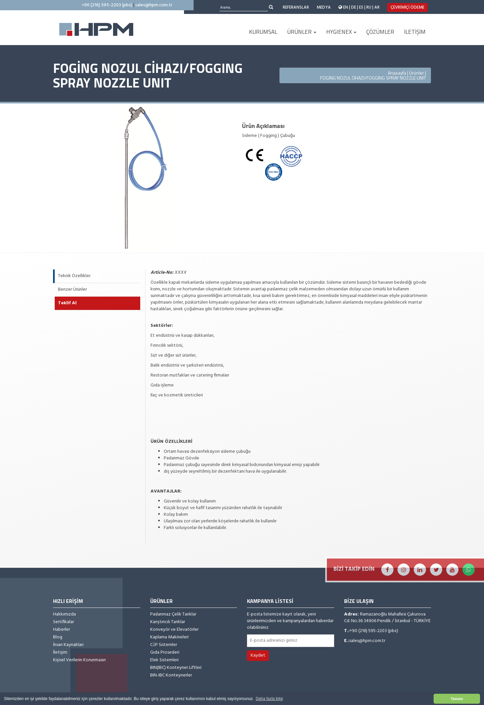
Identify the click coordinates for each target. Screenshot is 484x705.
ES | (362, 7)
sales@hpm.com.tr (153, 5)
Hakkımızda (64, 614)
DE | (354, 7)
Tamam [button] (457, 699)
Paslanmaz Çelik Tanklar (173, 614)
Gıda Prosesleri (164, 652)
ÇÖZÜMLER (380, 32)
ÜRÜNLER (301, 32)
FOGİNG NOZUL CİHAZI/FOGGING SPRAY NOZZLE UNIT (373, 77)
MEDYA (324, 7)
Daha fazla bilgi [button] (269, 698)
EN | (346, 7)
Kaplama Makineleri (169, 637)
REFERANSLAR (296, 7)
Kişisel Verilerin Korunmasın (79, 660)
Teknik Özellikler (74, 276)
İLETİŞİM (415, 32)
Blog (57, 637)
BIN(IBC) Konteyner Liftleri (176, 668)
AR (377, 7)
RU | (369, 7)
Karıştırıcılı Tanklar (167, 622)
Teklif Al (67, 303)
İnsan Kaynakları (68, 645)
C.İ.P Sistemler (163, 645)
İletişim (60, 652)
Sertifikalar (63, 622)
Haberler (61, 629)
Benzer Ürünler (72, 289)
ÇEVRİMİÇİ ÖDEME (407, 7)
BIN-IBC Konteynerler (171, 675)
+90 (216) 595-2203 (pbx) (107, 5)
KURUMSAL (263, 32)
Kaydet (258, 655)
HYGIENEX (341, 32)
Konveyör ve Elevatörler (174, 629)
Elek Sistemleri (164, 660)
